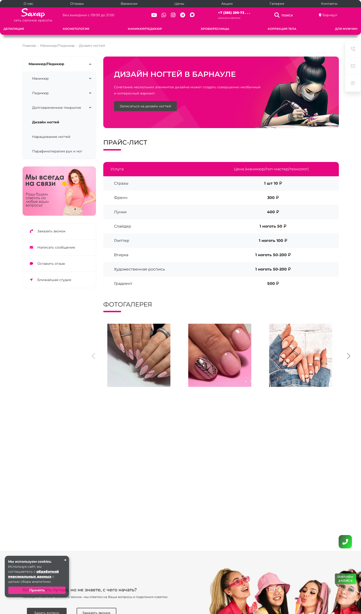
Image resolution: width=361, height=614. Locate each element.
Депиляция (14, 29)
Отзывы (77, 3)
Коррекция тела (282, 29)
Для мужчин (346, 29)
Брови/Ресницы (215, 29)
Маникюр (40, 78)
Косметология (76, 29)
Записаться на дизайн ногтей (145, 106)
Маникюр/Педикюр (145, 29)
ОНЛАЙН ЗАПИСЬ (345, 578)
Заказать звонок (229, 18)
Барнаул (329, 15)
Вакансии (129, 3)
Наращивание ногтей (51, 137)
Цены (179, 3)
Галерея (277, 3)
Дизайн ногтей (45, 122)
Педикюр (40, 93)
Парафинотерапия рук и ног (57, 151)
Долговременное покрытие (56, 107)
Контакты (329, 3)
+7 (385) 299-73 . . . (234, 12)
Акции (227, 3)
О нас (28, 3)
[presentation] (93, 355)
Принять (37, 590)
